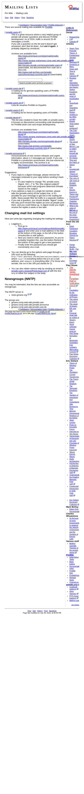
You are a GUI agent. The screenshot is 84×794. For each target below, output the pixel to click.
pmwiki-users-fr (13, 110)
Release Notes (72, 579)
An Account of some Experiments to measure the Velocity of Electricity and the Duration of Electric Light (74, 528)
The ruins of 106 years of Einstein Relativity (74, 181)
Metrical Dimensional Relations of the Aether (74, 414)
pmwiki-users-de (13, 88)
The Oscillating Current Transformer (74, 373)
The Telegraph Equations (73, 388)
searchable (24, 63)
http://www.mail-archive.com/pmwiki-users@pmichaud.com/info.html (35, 73)
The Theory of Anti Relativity (73, 381)
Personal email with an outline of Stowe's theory (74, 317)
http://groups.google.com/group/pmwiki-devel (39, 141)
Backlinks (30, 18)
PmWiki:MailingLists (12, 314)
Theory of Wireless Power (73, 365)
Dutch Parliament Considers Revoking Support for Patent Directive (73, 233)
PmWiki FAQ (72, 572)
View (7, 18)
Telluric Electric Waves (72, 454)
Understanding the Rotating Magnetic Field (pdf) (75, 479)
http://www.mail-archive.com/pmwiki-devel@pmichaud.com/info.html (35, 147)
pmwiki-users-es (13, 103)
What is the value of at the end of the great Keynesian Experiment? (74, 212)
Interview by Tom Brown (74, 433)
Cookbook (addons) (73, 588)
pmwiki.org (43, 312)
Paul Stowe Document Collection (73, 356)
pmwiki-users (12, 32)
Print (23, 18)
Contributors (24, 25)
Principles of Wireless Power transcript (74, 446)
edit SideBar (75, 605)
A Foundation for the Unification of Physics (73, 292)
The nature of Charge (73, 300)
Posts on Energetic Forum (73, 427)
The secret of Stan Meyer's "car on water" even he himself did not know (74, 149)
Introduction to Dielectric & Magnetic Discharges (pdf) (74, 467)
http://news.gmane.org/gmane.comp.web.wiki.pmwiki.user (45, 60)
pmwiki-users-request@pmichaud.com (29, 271)
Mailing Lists (22, 13)
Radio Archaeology (74, 460)
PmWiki (48, 27)
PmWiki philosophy (55, 25)
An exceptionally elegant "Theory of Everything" (74, 171)
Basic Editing (72, 563)
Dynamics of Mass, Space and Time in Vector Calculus (74, 70)
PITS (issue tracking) (74, 597)
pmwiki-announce (14, 153)
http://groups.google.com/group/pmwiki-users (39, 65)
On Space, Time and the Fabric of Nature (74, 161)
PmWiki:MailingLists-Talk (44, 314)
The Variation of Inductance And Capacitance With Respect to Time (74, 401)
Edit (11, 18)
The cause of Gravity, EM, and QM (73, 307)
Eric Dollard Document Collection (74, 502)
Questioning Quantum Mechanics (74, 201)
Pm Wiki (9, 13)
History (17, 18)
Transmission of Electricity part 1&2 (74, 438)
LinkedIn (72, 42)
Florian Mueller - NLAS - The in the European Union (74, 254)
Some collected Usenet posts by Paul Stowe (73, 328)
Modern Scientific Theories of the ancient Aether (73, 548)
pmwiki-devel (12, 118)
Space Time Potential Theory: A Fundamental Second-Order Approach (74, 55)
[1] (28, 294)
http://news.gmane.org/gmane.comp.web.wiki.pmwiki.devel (45, 137)
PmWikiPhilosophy (76, 575)
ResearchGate (75, 37)
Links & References (71, 29)
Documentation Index (38, 25)
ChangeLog (74, 582)
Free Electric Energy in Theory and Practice (73, 192)
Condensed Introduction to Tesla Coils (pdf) (74, 490)
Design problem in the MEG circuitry (73, 115)
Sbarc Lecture (72, 421)
